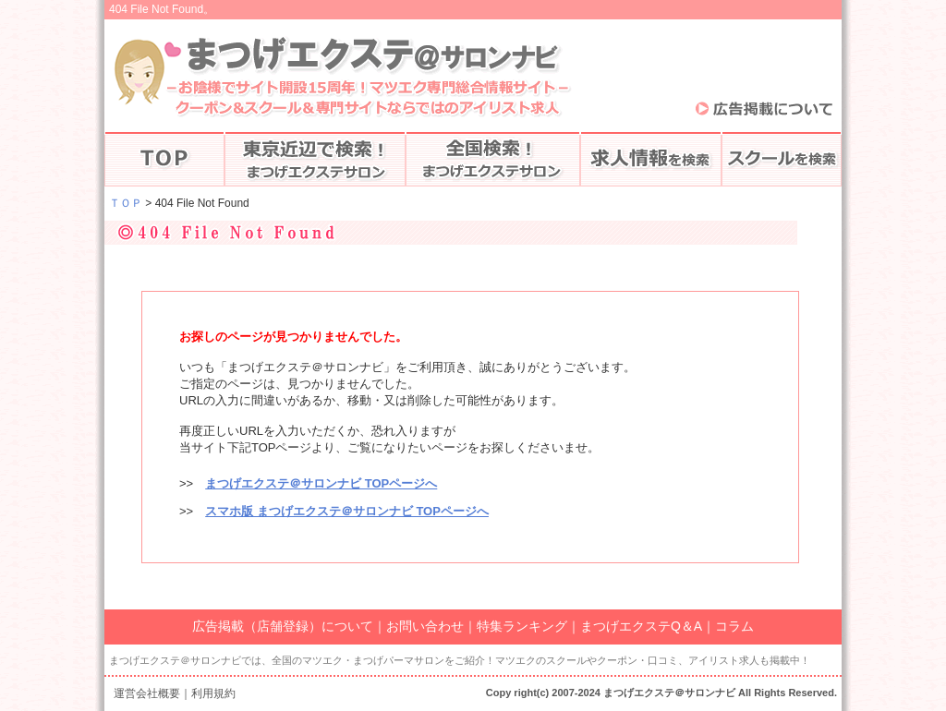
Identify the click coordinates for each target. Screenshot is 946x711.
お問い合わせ (425, 626)
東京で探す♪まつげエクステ (315, 159)
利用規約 (213, 693)
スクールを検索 (782, 159)
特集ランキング (522, 626)
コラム (734, 626)
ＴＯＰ (125, 203)
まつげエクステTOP (164, 159)
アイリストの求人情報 (651, 159)
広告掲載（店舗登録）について (282, 626)
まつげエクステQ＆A (641, 626)
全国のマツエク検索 (493, 159)
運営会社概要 (147, 693)
